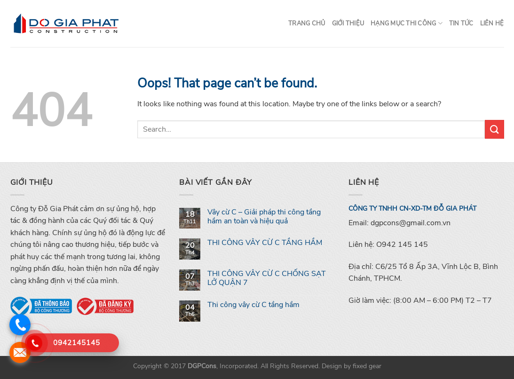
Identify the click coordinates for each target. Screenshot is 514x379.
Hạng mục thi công (407, 23)
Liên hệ (492, 23)
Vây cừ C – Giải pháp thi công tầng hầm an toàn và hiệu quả (264, 217)
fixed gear (367, 366)
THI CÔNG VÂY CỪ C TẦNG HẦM (264, 242)
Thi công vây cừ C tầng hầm (253, 304)
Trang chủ (306, 23)
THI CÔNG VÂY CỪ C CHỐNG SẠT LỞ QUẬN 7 (266, 278)
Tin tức (461, 23)
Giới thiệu (348, 23)
